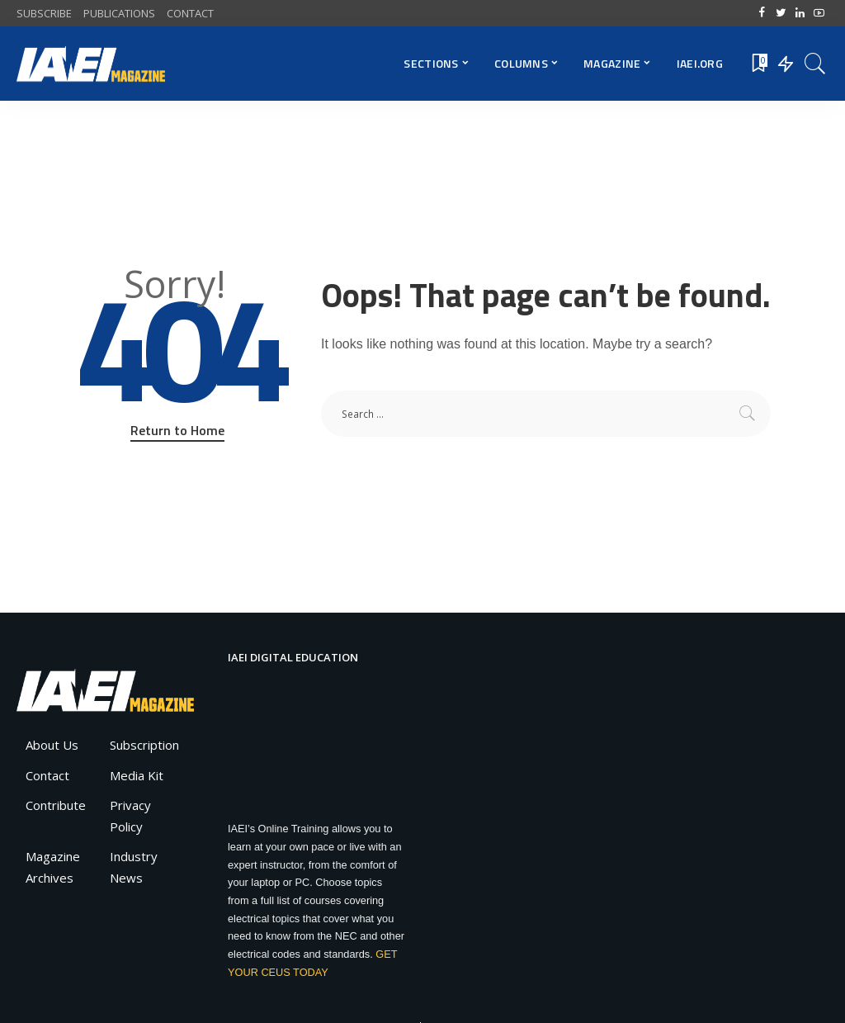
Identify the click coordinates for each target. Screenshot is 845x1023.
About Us (52, 744)
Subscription (144, 744)
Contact (47, 775)
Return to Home (177, 430)
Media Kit (136, 775)
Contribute (56, 805)
